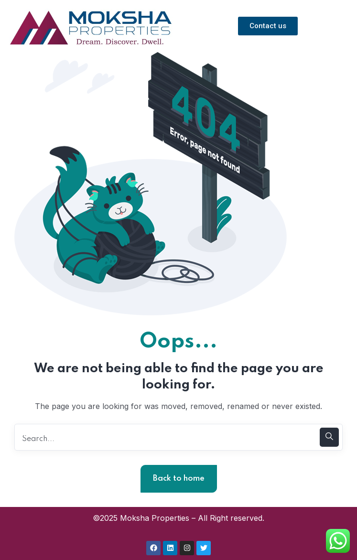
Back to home (179, 478)
